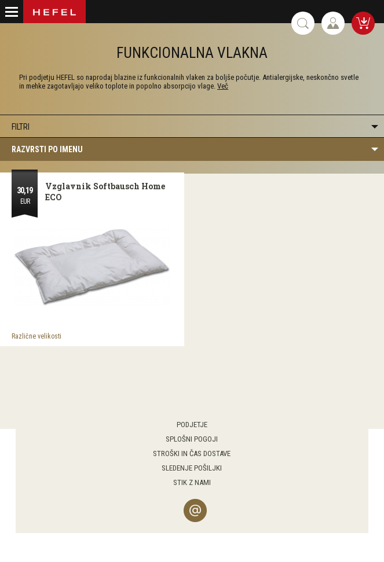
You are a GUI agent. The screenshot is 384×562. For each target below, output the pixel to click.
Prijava (333, 23)
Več (222, 86)
